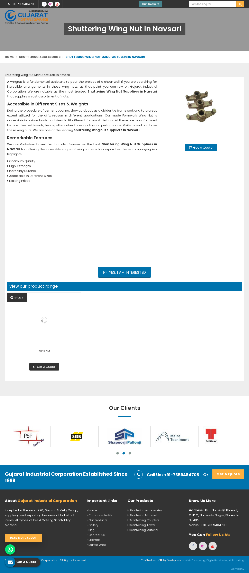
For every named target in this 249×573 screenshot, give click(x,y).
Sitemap (94, 540)
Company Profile (99, 515)
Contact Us (96, 535)
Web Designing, (195, 560)
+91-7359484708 (22, 4)
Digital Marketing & (218, 560)
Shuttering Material (142, 515)
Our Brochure (150, 4)
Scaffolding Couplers (143, 520)
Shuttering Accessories (40, 57)
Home (9, 57)
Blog (90, 530)
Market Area (96, 545)
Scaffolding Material (143, 530)
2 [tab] (123, 453)
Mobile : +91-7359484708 (208, 525)
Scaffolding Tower (141, 525)
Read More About (23, 538)
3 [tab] (130, 453)
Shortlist (17, 297)
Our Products (97, 520)
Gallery (92, 525)
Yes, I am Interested (124, 272)
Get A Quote (201, 147)
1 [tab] (117, 453)
